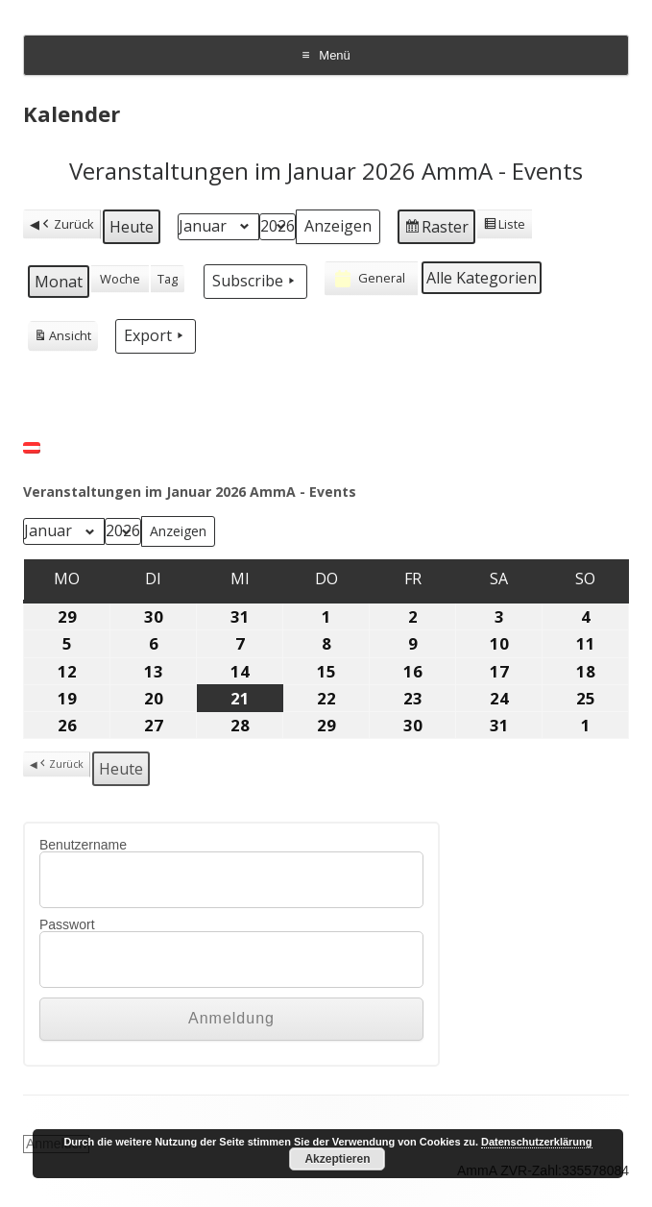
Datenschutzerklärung (536, 1141)
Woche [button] (120, 278)
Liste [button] (504, 226)
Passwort (67, 924)
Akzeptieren (337, 1159)
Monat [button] (59, 281)
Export (155, 335)
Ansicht (62, 338)
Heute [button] (131, 226)
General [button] (368, 278)
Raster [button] (436, 229)
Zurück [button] (66, 224)
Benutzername (83, 844)
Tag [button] (167, 278)
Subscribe (255, 280)
